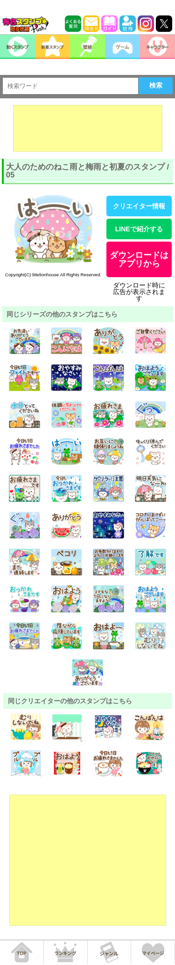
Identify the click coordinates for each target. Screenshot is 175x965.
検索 (155, 85)
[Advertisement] (87, 128)
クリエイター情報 (139, 206)
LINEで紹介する (139, 229)
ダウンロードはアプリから (139, 259)
